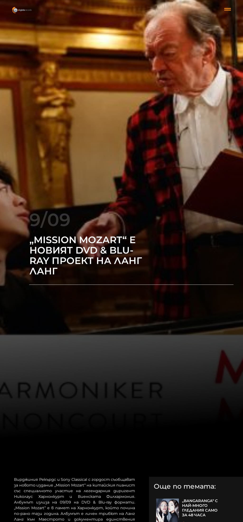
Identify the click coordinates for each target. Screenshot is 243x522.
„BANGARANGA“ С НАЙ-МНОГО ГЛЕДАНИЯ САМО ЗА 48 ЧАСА (200, 508)
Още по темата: (185, 487)
